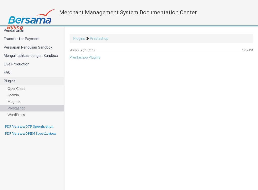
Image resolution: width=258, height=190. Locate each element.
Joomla (13, 95)
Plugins (10, 81)
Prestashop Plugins (85, 57)
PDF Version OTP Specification (29, 126)
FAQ (7, 72)
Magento (14, 102)
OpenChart (16, 89)
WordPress (16, 115)
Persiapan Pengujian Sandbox (28, 47)
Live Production (16, 64)
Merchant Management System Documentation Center (128, 12)
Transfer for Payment (22, 38)
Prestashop (16, 108)
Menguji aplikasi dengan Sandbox (31, 55)
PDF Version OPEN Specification (30, 133)
